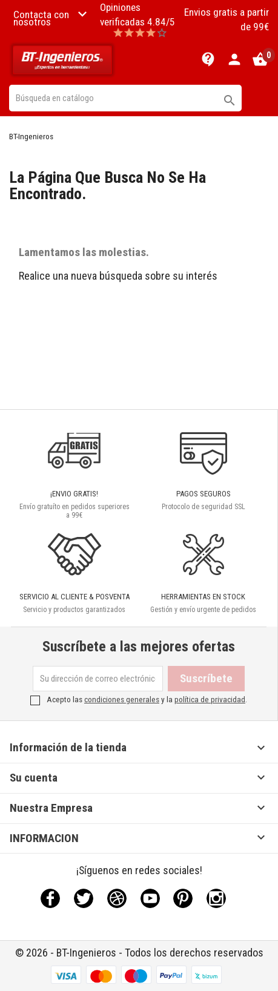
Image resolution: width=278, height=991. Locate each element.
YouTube (150, 898)
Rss (117, 898)
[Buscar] (125, 98)
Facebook (50, 898)
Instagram (216, 898)
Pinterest (183, 898)
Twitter (83, 898)
